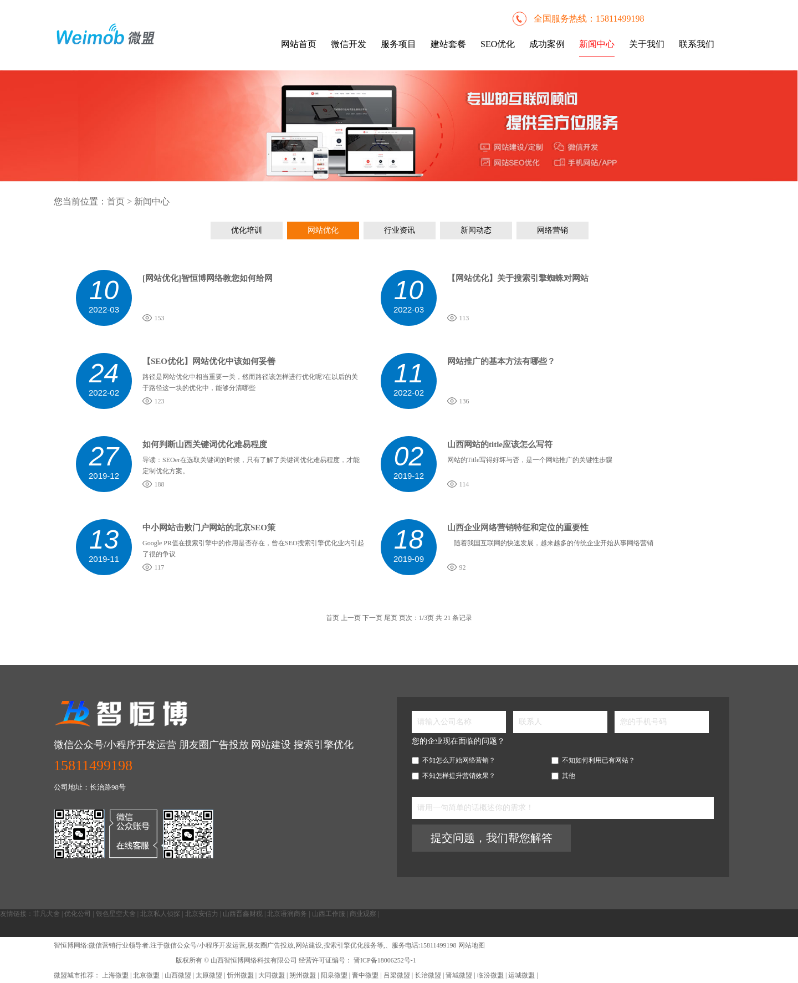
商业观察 (363, 914)
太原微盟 (210, 975)
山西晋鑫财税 (243, 914)
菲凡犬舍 (46, 914)
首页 (116, 201)
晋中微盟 (365, 975)
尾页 (390, 618)
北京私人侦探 (160, 914)
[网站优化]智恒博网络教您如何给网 (207, 278)
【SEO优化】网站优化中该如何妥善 (208, 361)
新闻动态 (476, 230)
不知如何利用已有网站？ (593, 760)
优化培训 (246, 230)
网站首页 (298, 44)
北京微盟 (147, 975)
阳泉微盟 (334, 975)
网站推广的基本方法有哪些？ (501, 361)
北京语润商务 (287, 914)
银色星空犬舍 (116, 914)
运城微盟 (521, 975)
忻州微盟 (240, 975)
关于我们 (646, 44)
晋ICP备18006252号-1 (384, 960)
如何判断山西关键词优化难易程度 (204, 444)
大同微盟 (271, 975)
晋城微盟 (459, 975)
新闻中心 (597, 44)
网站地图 (471, 945)
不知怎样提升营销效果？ (453, 776)
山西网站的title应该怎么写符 (500, 444)
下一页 (372, 618)
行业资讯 (399, 230)
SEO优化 (497, 44)
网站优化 (323, 230)
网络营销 (552, 230)
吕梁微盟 (396, 975)
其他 (563, 776)
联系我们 (696, 44)
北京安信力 (201, 914)
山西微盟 (179, 975)
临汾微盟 (490, 975)
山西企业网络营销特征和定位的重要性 (518, 527)
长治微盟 (428, 975)
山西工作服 (328, 914)
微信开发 (348, 44)
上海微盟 (116, 975)
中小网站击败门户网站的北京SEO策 (208, 527)
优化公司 (77, 914)
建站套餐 (448, 44)
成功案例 (547, 44)
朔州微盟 (302, 975)
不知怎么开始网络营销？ (453, 760)
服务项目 (398, 44)
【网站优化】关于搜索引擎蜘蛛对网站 (518, 278)
